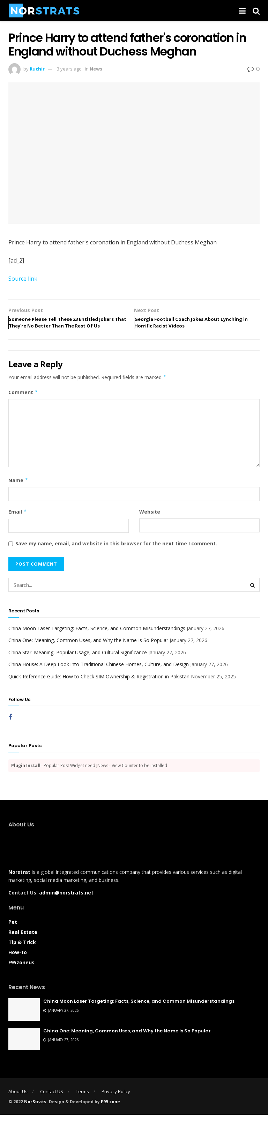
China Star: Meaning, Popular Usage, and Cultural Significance (77, 664)
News (96, 69)
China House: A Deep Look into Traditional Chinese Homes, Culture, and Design (98, 676)
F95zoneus (21, 974)
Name (18, 492)
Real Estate (22, 944)
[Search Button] (253, 597)
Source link (22, 278)
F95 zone (110, 1114)
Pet (12, 934)
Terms (82, 1103)
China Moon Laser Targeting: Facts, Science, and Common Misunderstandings (96, 640)
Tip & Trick (22, 954)
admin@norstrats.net (66, 905)
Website (149, 524)
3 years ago (69, 69)
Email (17, 524)
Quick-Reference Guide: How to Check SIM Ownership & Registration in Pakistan (98, 688)
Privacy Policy (116, 1103)
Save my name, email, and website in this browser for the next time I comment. (116, 555)
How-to (17, 964)
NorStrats (35, 1114)
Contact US (51, 1103)
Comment (23, 404)
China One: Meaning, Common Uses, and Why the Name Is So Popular (88, 652)
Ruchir (37, 69)
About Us (18, 1103)
